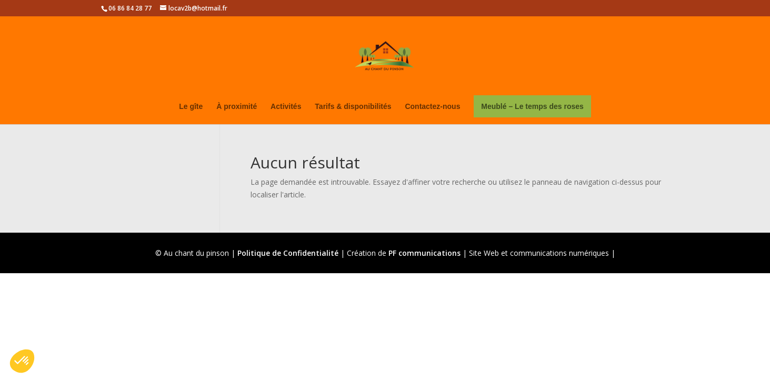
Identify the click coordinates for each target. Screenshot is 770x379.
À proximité (236, 107)
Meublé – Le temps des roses (532, 106)
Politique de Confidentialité (287, 253)
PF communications (424, 253)
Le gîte (191, 107)
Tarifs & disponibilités (353, 107)
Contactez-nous (432, 107)
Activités (286, 107)
